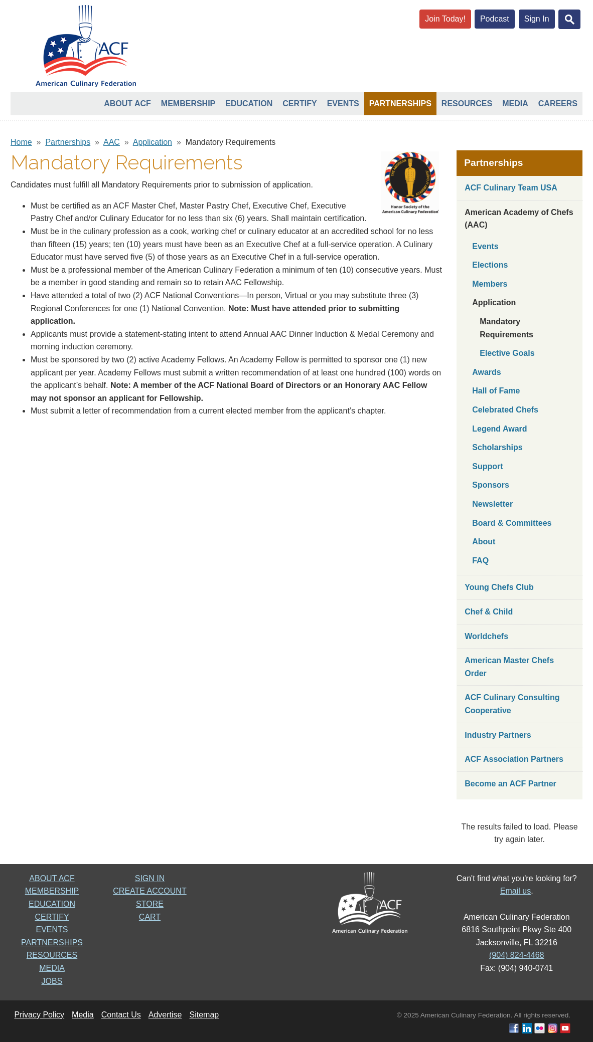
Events (343, 103)
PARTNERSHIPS (52, 942)
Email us (515, 891)
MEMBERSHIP (52, 891)
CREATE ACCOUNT (149, 891)
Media (515, 103)
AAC (111, 142)
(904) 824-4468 (516, 955)
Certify (299, 103)
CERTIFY (52, 917)
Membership (188, 103)
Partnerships (400, 103)
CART (150, 917)
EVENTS (52, 929)
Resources (466, 103)
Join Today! (445, 19)
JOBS (52, 981)
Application (152, 142)
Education (248, 103)
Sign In (536, 19)
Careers (557, 103)
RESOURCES (52, 955)
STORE (150, 904)
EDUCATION (52, 904)
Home (21, 142)
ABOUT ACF (51, 878)
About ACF (127, 103)
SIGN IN (150, 878)
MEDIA (52, 968)
